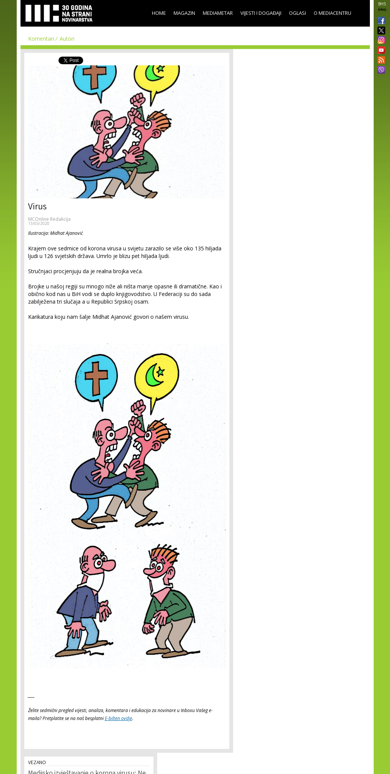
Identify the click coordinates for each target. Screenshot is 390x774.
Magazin (184, 12)
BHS (382, 3)
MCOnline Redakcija (49, 219)
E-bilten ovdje (118, 718)
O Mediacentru (332, 12)
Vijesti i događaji (260, 12)
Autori (67, 38)
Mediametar (218, 12)
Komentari (41, 38)
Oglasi (297, 12)
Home (159, 12)
